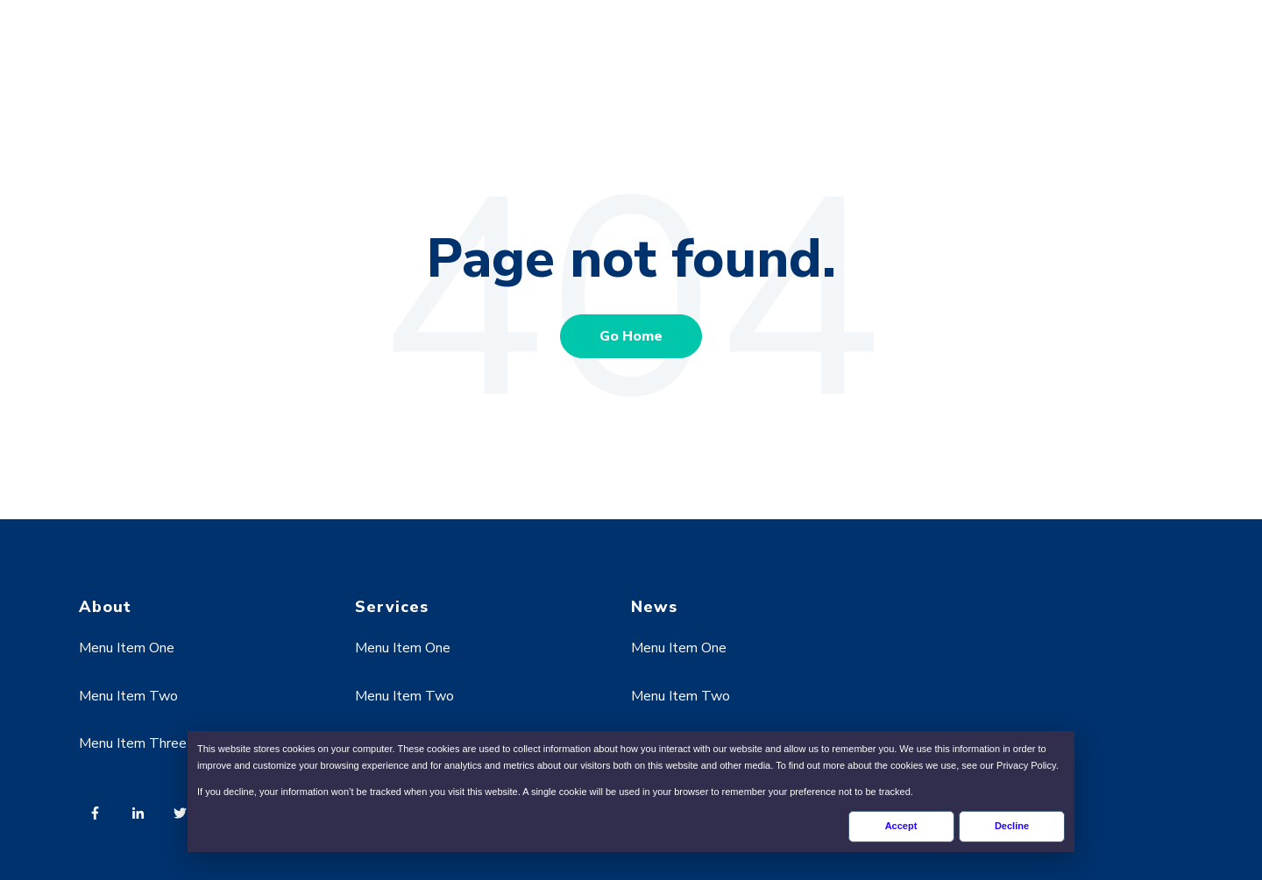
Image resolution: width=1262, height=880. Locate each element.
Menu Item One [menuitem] (126, 648)
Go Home (631, 336)
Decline (1012, 825)
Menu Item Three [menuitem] (133, 743)
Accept (901, 825)
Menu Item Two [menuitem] (128, 696)
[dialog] (631, 791)
